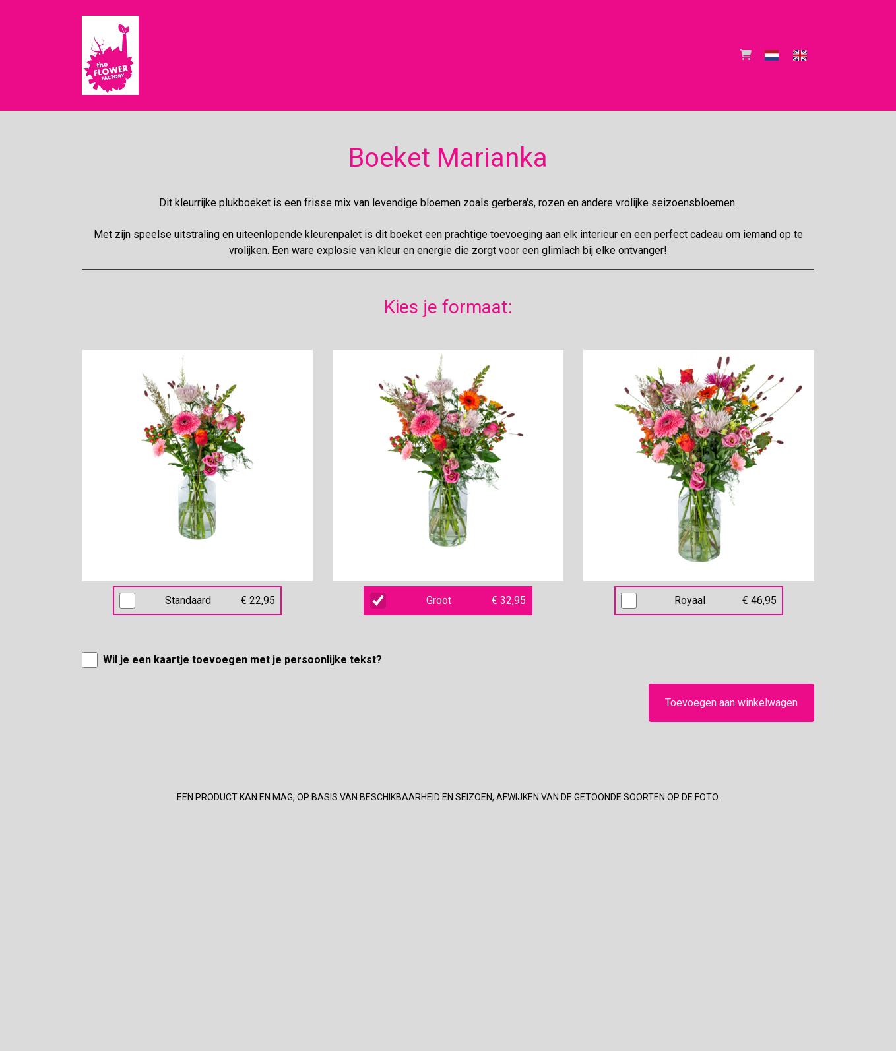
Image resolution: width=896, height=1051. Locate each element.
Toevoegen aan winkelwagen (731, 702)
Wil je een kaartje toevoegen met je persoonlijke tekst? (242, 659)
